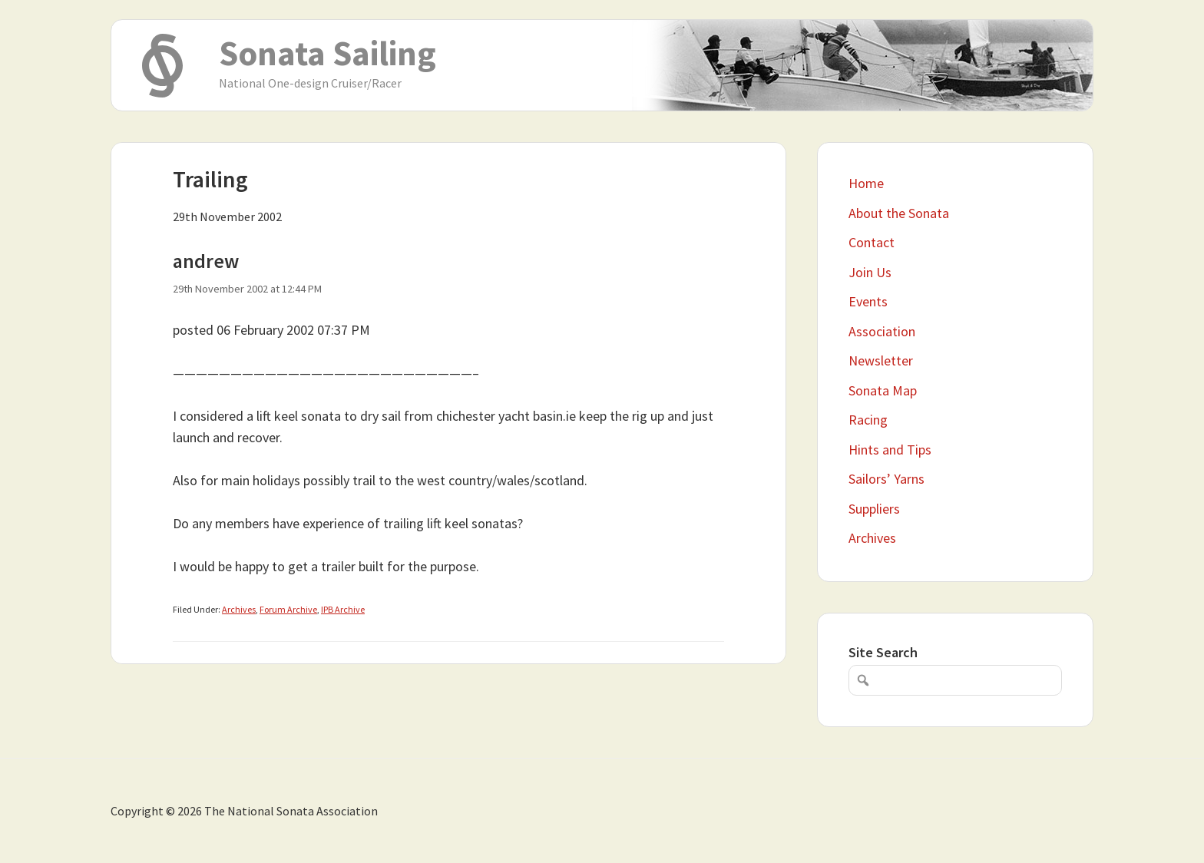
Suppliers (874, 508)
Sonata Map (882, 390)
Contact (871, 242)
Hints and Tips (889, 449)
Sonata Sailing (327, 52)
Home (866, 183)
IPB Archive (343, 609)
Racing (868, 419)
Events (868, 301)
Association (881, 331)
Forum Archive (288, 609)
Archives (239, 609)
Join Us (869, 272)
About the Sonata (898, 213)
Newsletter (880, 360)
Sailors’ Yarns (886, 479)
